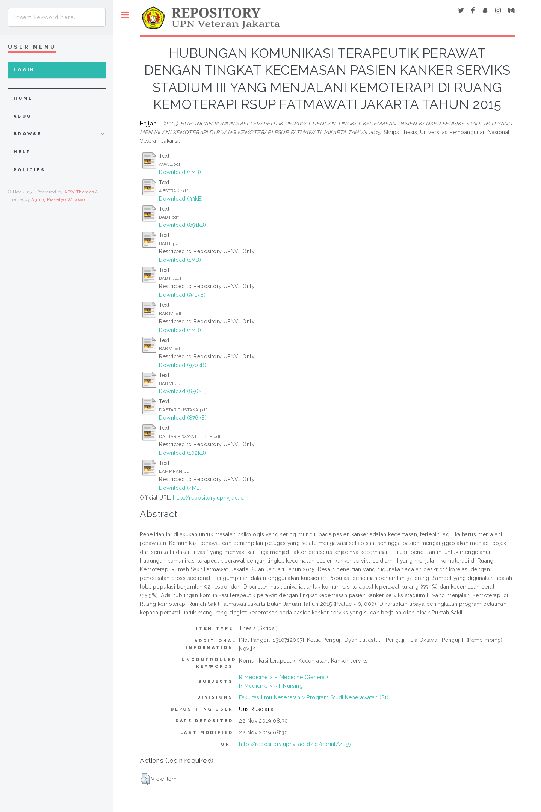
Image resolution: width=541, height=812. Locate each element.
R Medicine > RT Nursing (271, 686)
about (25, 116)
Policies (29, 170)
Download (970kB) (182, 365)
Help (22, 151)
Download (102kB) (182, 453)
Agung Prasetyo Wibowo (58, 199)
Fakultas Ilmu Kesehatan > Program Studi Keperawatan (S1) (313, 697)
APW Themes (79, 192)
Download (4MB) (180, 488)
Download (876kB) (183, 418)
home (23, 98)
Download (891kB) (182, 225)
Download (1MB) (180, 172)
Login (24, 70)
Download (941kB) (182, 295)
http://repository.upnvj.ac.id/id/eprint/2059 (295, 744)
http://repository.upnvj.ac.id (208, 498)
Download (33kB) (181, 199)
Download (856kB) (183, 391)
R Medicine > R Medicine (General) (283, 677)
